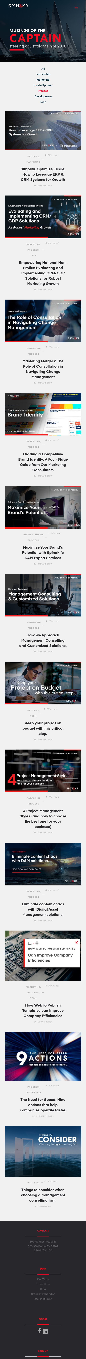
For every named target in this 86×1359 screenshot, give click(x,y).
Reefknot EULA (43, 1299)
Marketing (43, 80)
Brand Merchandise (43, 1294)
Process (43, 91)
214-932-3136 (43, 1250)
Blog (43, 1289)
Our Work (43, 1279)
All (43, 69)
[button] (76, 7)
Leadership (43, 74)
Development (43, 96)
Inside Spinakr (43, 85)
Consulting (43, 1284)
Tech (43, 102)
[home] (16, 4)
